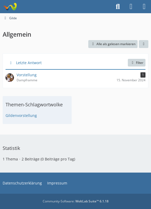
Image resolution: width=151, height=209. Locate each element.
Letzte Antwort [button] (29, 62)
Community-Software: (76, 201)
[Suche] (118, 6)
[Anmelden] (131, 6)
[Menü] (144, 6)
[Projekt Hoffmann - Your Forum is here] (10, 6)
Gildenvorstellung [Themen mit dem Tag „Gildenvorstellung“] (21, 115)
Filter (136, 62)
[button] (143, 44)
